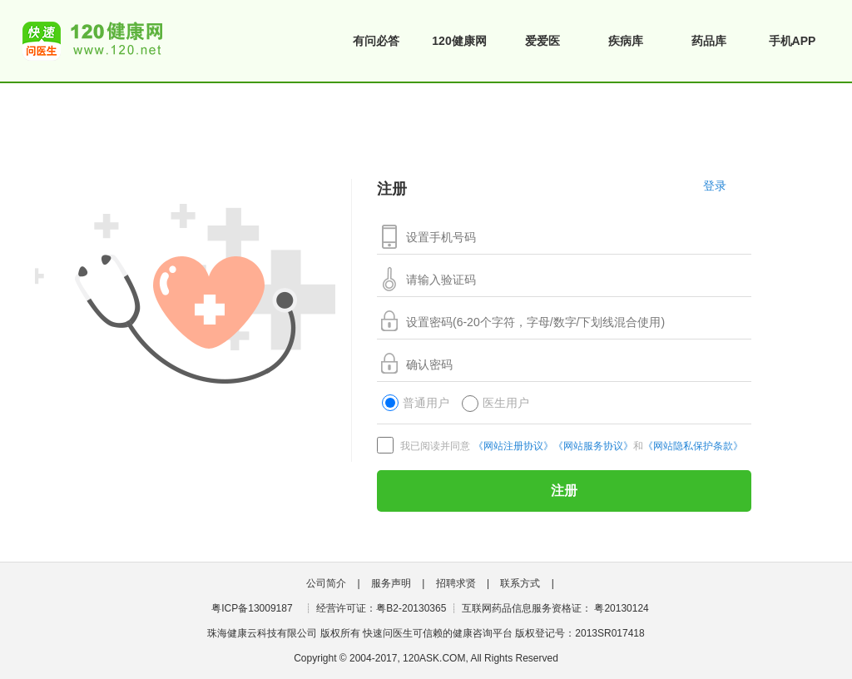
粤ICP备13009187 (251, 608)
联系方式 (520, 583)
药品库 (708, 40)
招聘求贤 (456, 583)
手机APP (792, 40)
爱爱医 (542, 40)
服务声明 (391, 583)
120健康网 (459, 40)
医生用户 (495, 404)
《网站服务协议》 (593, 446)
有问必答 (376, 40)
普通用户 (415, 403)
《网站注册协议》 (513, 446)
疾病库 (625, 40)
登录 (714, 185)
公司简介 (326, 583)
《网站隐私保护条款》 (693, 446)
